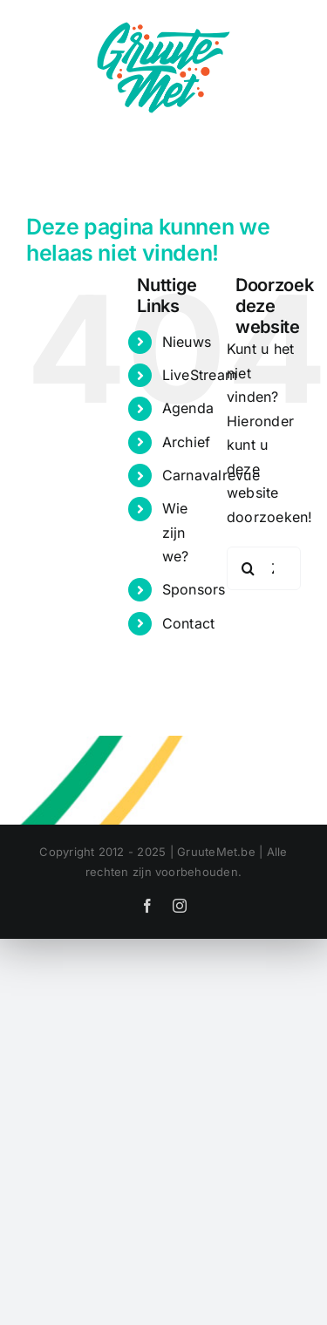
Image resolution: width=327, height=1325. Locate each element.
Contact (188, 623)
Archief (186, 442)
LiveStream (199, 375)
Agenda (188, 408)
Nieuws (186, 341)
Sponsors (194, 589)
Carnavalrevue (211, 475)
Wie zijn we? (175, 531)
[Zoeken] (248, 568)
